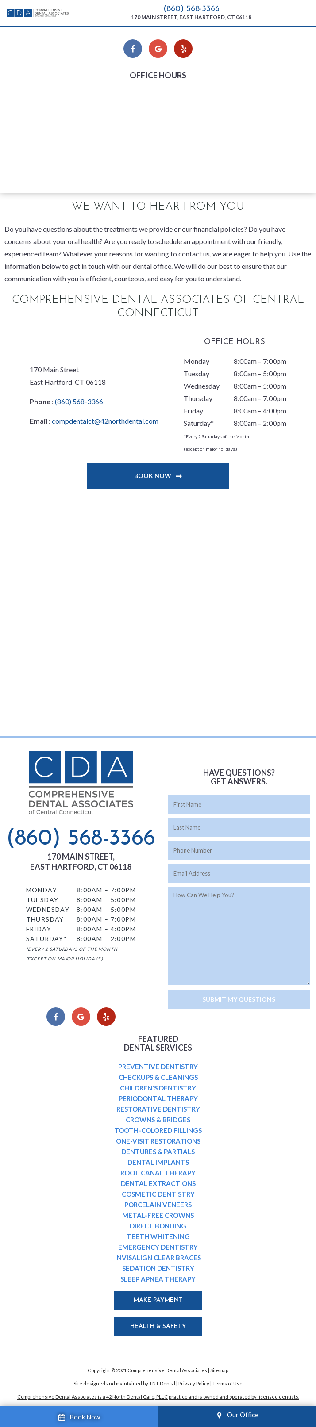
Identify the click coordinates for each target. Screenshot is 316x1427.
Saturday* (115, 157)
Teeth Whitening (158, 1236)
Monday (113, 95)
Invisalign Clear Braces (158, 1258)
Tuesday (113, 107)
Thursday (114, 132)
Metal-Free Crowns (158, 1215)
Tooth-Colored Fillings (158, 1130)
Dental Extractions (158, 1183)
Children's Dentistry (158, 1088)
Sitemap (219, 1370)
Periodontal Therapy (158, 1098)
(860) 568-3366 (191, 9)
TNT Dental (162, 1383)
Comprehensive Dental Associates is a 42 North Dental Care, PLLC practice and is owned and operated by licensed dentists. (158, 1397)
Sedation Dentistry (158, 1268)
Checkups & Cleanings (158, 1077)
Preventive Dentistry (158, 1067)
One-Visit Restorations (158, 1141)
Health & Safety (158, 1326)
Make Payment (158, 1300)
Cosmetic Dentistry (158, 1194)
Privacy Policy (193, 1383)
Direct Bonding (158, 1226)
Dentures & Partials (158, 1151)
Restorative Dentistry (158, 1109)
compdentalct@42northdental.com (105, 421)
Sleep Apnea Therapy (158, 1279)
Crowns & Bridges (158, 1120)
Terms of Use (227, 1383)
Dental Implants (158, 1162)
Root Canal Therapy (158, 1173)
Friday (110, 144)
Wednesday (118, 119)
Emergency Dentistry (158, 1247)
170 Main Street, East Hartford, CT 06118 (191, 17)
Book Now (152, 475)
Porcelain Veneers (158, 1205)
